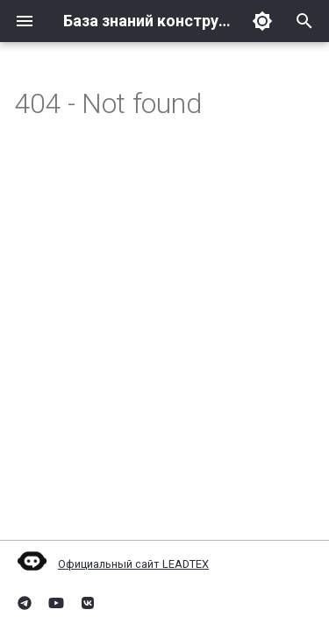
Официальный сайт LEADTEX (111, 564)
